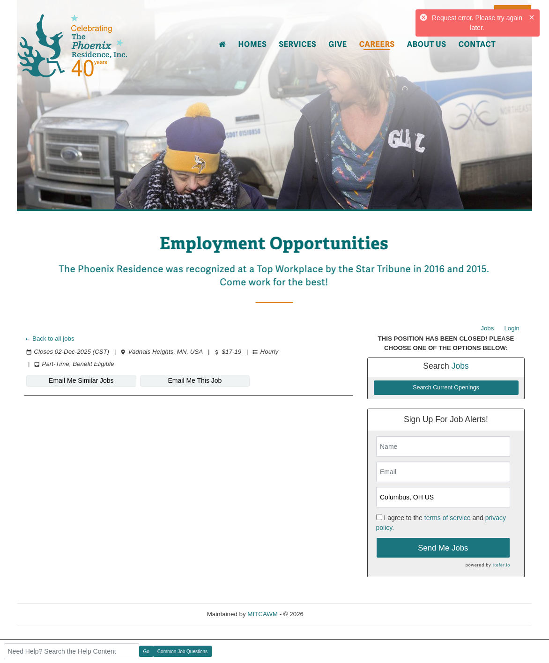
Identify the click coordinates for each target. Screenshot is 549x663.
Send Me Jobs (443, 548)
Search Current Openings (446, 387)
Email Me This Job (195, 380)
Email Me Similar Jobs (81, 380)
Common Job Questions (182, 651)
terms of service (447, 517)
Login (511, 328)
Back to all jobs (49, 338)
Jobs (487, 328)
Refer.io (501, 565)
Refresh (331, 614)
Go (146, 651)
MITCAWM (262, 614)
